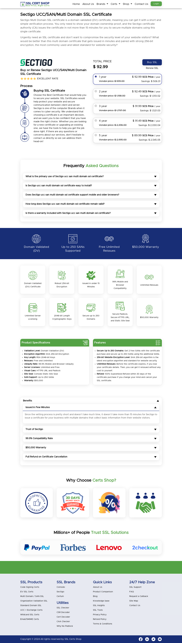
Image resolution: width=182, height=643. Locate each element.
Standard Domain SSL (30, 605)
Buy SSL (152, 62)
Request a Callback (138, 596)
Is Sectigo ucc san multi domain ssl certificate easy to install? (91, 185)
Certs (113, 4)
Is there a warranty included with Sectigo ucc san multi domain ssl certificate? (91, 213)
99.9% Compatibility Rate (91, 438)
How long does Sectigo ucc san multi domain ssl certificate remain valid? (91, 204)
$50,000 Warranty (91, 448)
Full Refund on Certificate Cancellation (91, 457)
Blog (95, 596)
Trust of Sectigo (91, 429)
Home (75, 4)
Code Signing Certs (29, 587)
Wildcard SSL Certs (29, 615)
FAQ (131, 592)
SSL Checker (63, 608)
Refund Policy (99, 619)
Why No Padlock (65, 626)
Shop (125, 4)
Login (156, 4)
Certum (60, 596)
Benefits (91, 401)
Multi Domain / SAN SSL (32, 596)
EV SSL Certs (26, 592)
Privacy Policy (99, 615)
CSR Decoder (63, 612)
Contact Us (141, 4)
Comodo (61, 587)
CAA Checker (63, 621)
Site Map (133, 601)
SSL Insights (99, 605)
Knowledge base (101, 601)
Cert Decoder (63, 617)
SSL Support (135, 587)
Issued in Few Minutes (91, 407)
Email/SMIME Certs (29, 619)
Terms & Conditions (102, 624)
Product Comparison (103, 592)
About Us (87, 4)
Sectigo (60, 592)
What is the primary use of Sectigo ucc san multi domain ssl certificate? (91, 176)
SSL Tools (98, 610)
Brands (100, 4)
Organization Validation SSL (33, 601)
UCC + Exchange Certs (31, 610)
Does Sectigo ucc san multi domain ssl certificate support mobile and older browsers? (91, 195)
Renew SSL (152, 68)
